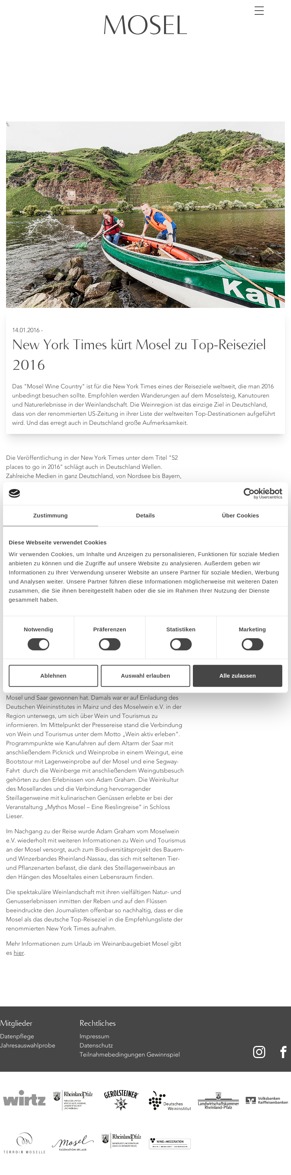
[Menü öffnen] (259, 10)
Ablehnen (53, 675)
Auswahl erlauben (145, 675)
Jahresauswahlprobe (27, 1046)
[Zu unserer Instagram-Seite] (259, 1052)
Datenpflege (17, 1037)
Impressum (95, 1037)
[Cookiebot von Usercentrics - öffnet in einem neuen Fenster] (249, 493)
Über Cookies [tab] (240, 515)
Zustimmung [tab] (50, 515)
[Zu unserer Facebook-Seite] (284, 1052)
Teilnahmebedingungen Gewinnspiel (130, 1055)
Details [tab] (145, 515)
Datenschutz (96, 1046)
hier (19, 953)
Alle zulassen (237, 675)
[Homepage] (145, 26)
